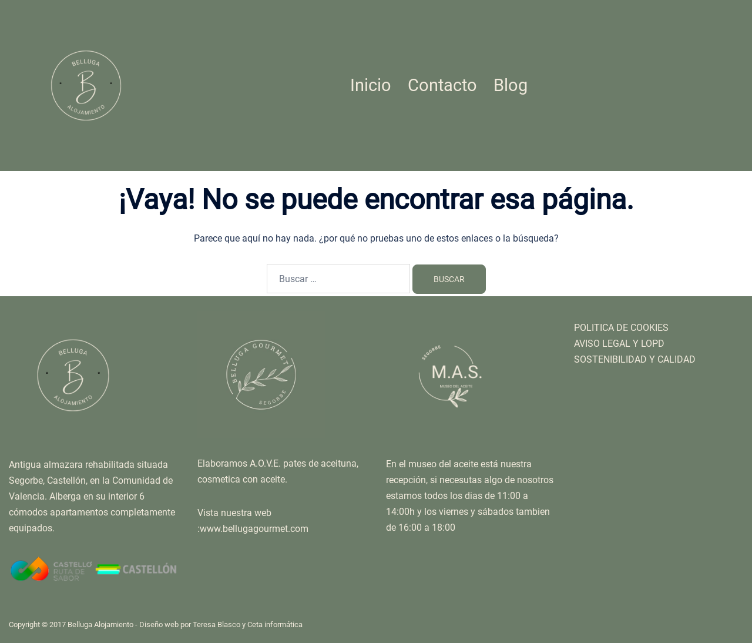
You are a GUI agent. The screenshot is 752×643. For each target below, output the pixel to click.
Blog (511, 85)
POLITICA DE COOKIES (621, 327)
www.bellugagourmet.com (254, 528)
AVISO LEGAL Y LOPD (619, 343)
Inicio (370, 85)
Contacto (442, 85)
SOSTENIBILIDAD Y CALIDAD (635, 359)
